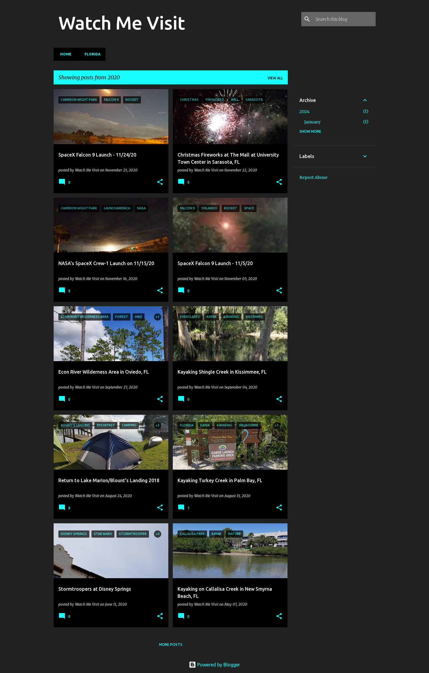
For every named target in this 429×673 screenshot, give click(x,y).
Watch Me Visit (121, 22)
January (312, 122)
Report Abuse (313, 177)
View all (275, 78)
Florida (91, 54)
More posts (170, 644)
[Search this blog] (344, 19)
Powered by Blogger (214, 664)
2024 (304, 111)
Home (64, 54)
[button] (160, 182)
